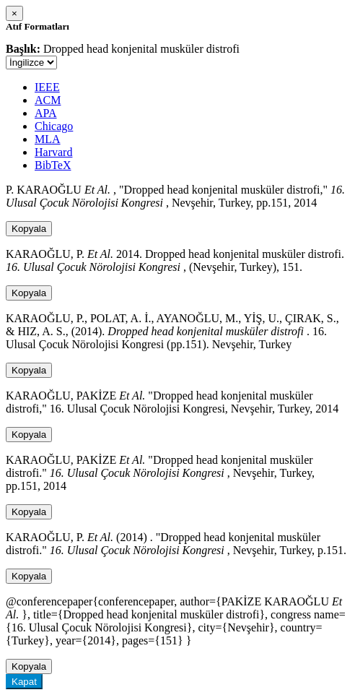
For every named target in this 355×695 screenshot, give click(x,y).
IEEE (47, 87)
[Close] (14, 13)
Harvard (53, 152)
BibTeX (53, 165)
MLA (48, 139)
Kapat (24, 681)
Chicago (54, 126)
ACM (48, 100)
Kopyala (29, 228)
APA (46, 113)
